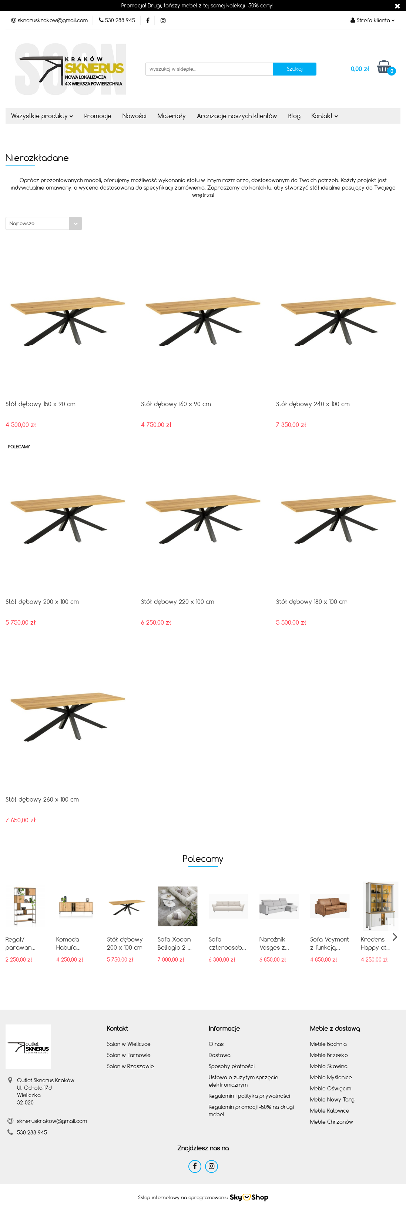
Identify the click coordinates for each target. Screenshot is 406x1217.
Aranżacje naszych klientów (237, 116)
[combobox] (44, 223)
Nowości (135, 116)
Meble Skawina (329, 1066)
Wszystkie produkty (42, 116)
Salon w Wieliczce (129, 1043)
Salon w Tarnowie (129, 1055)
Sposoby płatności (232, 1066)
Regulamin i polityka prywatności (249, 1095)
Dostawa (220, 1055)
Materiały (172, 116)
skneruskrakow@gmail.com (52, 1120)
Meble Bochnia (328, 1043)
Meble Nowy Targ (332, 1099)
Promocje (97, 116)
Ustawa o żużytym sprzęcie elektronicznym (243, 1081)
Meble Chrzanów (331, 1121)
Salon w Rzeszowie (130, 1066)
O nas (216, 1043)
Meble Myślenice (331, 1077)
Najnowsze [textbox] (22, 223)
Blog (294, 116)
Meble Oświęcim (330, 1088)
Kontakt (325, 116)
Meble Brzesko (329, 1055)
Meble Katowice (329, 1110)
